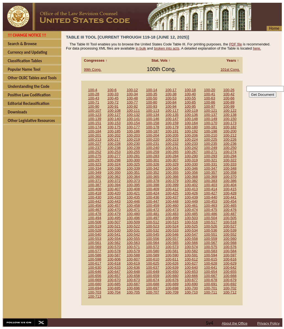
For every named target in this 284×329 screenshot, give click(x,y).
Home (274, 28)
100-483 (172, 214)
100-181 (210, 127)
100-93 (151, 106)
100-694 (94, 288)
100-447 (152, 201)
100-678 (210, 280)
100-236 (230, 144)
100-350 (114, 172)
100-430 (94, 197)
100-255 (133, 152)
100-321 (210, 160)
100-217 (114, 139)
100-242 (191, 148)
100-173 (230, 123)
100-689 (172, 284)
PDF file (235, 44)
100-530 (114, 230)
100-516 (191, 222)
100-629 (230, 263)
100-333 (230, 164)
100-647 (114, 272)
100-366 (172, 177)
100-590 (172, 255)
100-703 (94, 292)
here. (257, 48)
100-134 (152, 115)
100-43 (93, 98)
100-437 (172, 197)
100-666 (191, 276)
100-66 (228, 98)
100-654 (210, 272)
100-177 (133, 127)
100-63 (209, 98)
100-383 (210, 181)
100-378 (152, 181)
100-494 (94, 218)
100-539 (230, 230)
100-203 (133, 135)
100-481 (152, 214)
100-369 (210, 177)
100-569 (94, 247)
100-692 (230, 284)
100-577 (94, 251)
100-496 (133, 218)
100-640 (191, 267)
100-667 (210, 276)
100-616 (230, 259)
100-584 (230, 251)
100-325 (133, 164)
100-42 (228, 94)
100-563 (133, 243)
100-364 (133, 177)
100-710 (191, 292)
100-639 (172, 267)
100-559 (210, 238)
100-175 (114, 127)
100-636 (133, 267)
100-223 (172, 139)
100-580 (152, 251)
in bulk (141, 48)
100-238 (114, 148)
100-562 (114, 243)
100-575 (210, 247)
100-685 (114, 284)
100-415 (230, 189)
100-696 (133, 288)
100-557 (172, 238)
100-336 (114, 168)
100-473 (172, 210)
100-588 (133, 255)
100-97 (209, 106)
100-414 (210, 189)
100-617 (94, 263)
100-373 (133, 181)
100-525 (191, 226)
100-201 (94, 135)
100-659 (152, 276)
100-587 (114, 255)
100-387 (94, 185)
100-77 (132, 102)
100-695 (114, 288)
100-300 (133, 160)
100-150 (230, 119)
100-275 (94, 156)
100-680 (94, 284)
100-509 (133, 222)
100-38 (170, 94)
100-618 (114, 263)
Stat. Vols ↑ (161, 60)
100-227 (94, 144)
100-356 (191, 172)
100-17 (170, 90)
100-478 (94, 214)
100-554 (114, 238)
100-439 (191, 197)
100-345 (172, 168)
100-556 (152, 238)
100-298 (114, 160)
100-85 (190, 102)
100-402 (191, 185)
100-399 (172, 185)
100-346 (191, 168)
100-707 (152, 292)
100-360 (94, 177)
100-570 (114, 247)
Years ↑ (233, 60)
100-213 (94, 139)
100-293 (210, 156)
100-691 (210, 284)
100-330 (191, 164)
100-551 (210, 234)
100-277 (114, 156)
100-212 (230, 135)
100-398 (152, 185)
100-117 (172, 110)
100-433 (114, 197)
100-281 (133, 156)
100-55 (190, 98)
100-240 (152, 148)
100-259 (152, 152)
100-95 (190, 106)
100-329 (172, 164)
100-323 (94, 164)
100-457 (114, 205)
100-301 (152, 160)
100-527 (230, 226)
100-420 (114, 193)
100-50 (151, 98)
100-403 (210, 185)
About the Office (235, 323)
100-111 (133, 110)
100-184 (94, 131)
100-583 (210, 251)
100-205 (172, 135)
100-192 (191, 131)
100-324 (114, 164)
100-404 (230, 185)
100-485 (191, 214)
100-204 (152, 135)
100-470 (114, 210)
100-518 (230, 222)
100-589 (152, 255)
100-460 (172, 205)
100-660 (172, 276)
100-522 (133, 226)
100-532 (152, 230)
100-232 (172, 144)
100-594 (210, 255)
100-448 (172, 201)
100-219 (133, 139)
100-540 (94, 234)
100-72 (112, 102)
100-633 (114, 267)
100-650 (172, 272)
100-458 (133, 205)
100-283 (152, 156)
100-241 (172, 148)
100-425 (172, 193)
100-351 (133, 172)
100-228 (114, 144)
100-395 (133, 185)
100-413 (191, 189)
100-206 (191, 135)
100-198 (210, 131)
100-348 (230, 168)
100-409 (152, 189)
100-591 (191, 255)
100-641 (210, 267)
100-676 (172, 280)
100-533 (172, 230)
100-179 (172, 127)
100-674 (152, 280)
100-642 (230, 267)
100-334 (94, 168)
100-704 (114, 292)
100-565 (172, 243)
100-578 (114, 251)
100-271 (210, 152)
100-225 (210, 139)
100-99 (228, 106)
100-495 (114, 218)
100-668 (230, 276)
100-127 (114, 115)
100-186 (133, 131)
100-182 (230, 127)
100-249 (210, 148)
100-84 (170, 102)
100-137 (210, 115)
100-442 (94, 201)
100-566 (191, 243)
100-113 (152, 110)
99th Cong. (93, 69)
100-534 (191, 230)
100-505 (230, 218)
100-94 (170, 106)
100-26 (228, 90)
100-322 (230, 160)
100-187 (152, 131)
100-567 (210, 243)
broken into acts (166, 48)
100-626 (172, 263)
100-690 (191, 284)
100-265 (172, 152)
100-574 (191, 247)
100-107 (94, 110)
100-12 (132, 90)
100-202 (114, 135)
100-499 (172, 218)
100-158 (152, 123)
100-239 (133, 148)
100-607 (133, 259)
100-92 (132, 106)
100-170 (210, 123)
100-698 (172, 288)
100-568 (230, 243)
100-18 (190, 90)
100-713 (94, 296)
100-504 (210, 218)
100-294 (230, 156)
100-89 (228, 102)
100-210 (210, 135)
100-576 (230, 247)
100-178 (152, 127)
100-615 (210, 259)
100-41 (209, 94)
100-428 (230, 193)
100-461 (191, 205)
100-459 (152, 205)
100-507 (114, 222)
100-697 (152, 288)
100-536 (210, 230)
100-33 (112, 94)
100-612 (191, 259)
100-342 (152, 168)
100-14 (151, 90)
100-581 (172, 251)
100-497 (152, 218)
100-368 (191, 177)
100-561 (94, 243)
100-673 (133, 280)
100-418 (94, 193)
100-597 (230, 255)
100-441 (230, 197)
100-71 (93, 102)
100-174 (94, 127)
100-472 (152, 210)
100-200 (230, 131)
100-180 (191, 127)
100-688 (152, 284)
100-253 (114, 152)
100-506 (94, 222)
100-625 (152, 263)
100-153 (114, 123)
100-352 (152, 172)
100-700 (191, 288)
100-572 (152, 247)
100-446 (133, 201)
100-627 (191, 263)
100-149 (210, 119)
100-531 (133, 230)
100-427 (210, 193)
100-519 (94, 226)
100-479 (114, 214)
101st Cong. (230, 69)
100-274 (230, 152)
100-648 (133, 272)
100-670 (114, 280)
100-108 (114, 110)
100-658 (133, 276)
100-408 (133, 189)
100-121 (210, 110)
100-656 (94, 276)
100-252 (94, 152)
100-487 (230, 214)
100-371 (94, 181)
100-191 (172, 131)
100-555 (133, 238)
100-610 (152, 259)
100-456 (94, 205)
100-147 (172, 119)
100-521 (114, 226)
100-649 (152, 272)
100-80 (151, 102)
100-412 (172, 189)
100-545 (152, 234)
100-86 (209, 102)
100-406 (94, 189)
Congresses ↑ (96, 60)
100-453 (210, 201)
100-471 (133, 210)
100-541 (114, 234)
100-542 (133, 234)
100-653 (191, 272)
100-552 (230, 234)
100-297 (94, 160)
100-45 (112, 98)
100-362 (114, 177)
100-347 (210, 168)
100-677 (191, 280)
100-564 (152, 243)
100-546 (172, 234)
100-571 (133, 247)
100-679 (230, 280)
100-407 (114, 189)
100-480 (133, 214)
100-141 (133, 119)
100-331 (210, 164)
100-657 (114, 276)
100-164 (191, 123)
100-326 (152, 164)
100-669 (94, 280)
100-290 (191, 156)
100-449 (191, 201)
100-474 (191, 210)
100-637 (152, 267)
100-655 (230, 272)
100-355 (172, 172)
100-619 (133, 263)
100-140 (114, 119)
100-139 (94, 119)
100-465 (230, 205)
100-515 (172, 222)
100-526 (210, 226)
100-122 (230, 110)
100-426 (191, 193)
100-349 (94, 172)
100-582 (191, 251)
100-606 (114, 259)
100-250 (230, 148)
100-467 (94, 210)
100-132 (133, 115)
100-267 (191, 152)
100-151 (94, 123)
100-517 (210, 222)
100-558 (191, 238)
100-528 (94, 230)
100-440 (210, 197)
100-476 (230, 210)
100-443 (114, 201)
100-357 (210, 172)
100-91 (112, 106)
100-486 (210, 214)
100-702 (230, 288)
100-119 (191, 110)
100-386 (230, 181)
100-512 (152, 222)
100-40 (190, 94)
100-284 (172, 156)
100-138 (230, 115)
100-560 (230, 238)
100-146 (152, 119)
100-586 (94, 255)
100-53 (170, 98)
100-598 (94, 259)
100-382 (191, 181)
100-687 (133, 284)
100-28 (93, 94)
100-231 (152, 144)
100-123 (94, 115)
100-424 (152, 193)
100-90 (93, 106)
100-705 (133, 292)
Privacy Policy (268, 323)
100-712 (230, 292)
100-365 (152, 177)
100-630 (94, 267)
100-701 (210, 288)
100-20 (209, 90)
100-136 (191, 115)
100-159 (172, 123)
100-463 (210, 205)
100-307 (172, 160)
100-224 (191, 139)
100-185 (114, 131)
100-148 (191, 119)
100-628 (210, 263)
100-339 (133, 168)
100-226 (230, 139)
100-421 (133, 193)
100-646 (94, 272)
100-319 (191, 160)
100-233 (191, 144)
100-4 (92, 90)
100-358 (230, 172)
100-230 (133, 144)
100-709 (172, 292)
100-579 (133, 251)
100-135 (172, 115)
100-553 (94, 238)
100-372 (114, 181)
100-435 (133, 197)
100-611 (172, 259)
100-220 (152, 139)
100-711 (210, 292)
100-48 (132, 98)
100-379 (172, 181)
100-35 (151, 94)
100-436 (152, 197)
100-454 (230, 201)
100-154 (133, 123)
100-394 (114, 185)
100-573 (172, 247)
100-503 (191, 218)
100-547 (191, 234)
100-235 (210, 144)
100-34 (132, 94)
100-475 (210, 210)
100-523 (152, 226)
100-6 (111, 90)
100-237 (94, 148)
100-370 (230, 177)
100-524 (172, 226)
